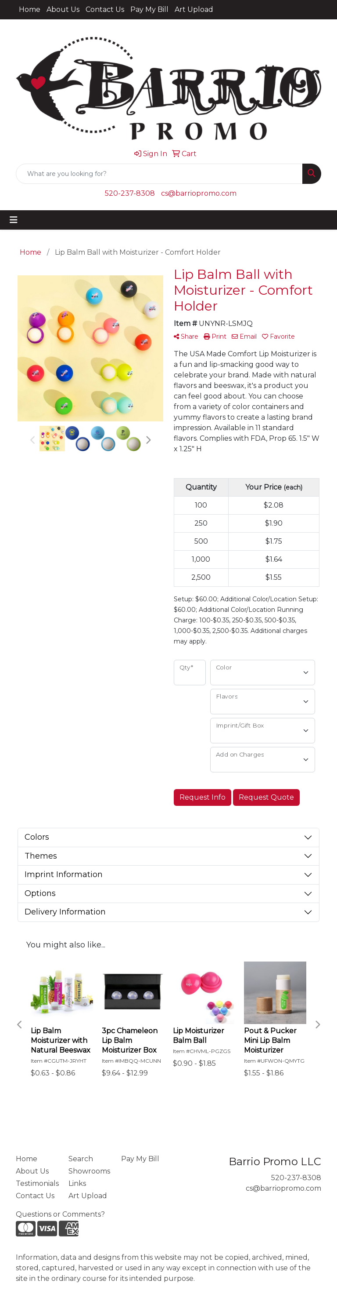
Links (77, 1183)
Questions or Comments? (60, 1214)
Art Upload (194, 9)
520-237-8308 (130, 193)
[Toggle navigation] (13, 220)
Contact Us (105, 9)
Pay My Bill (149, 9)
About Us (63, 9)
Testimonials (37, 1183)
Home (29, 9)
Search (80, 1159)
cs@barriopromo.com (199, 193)
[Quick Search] (159, 174)
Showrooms (89, 1171)
